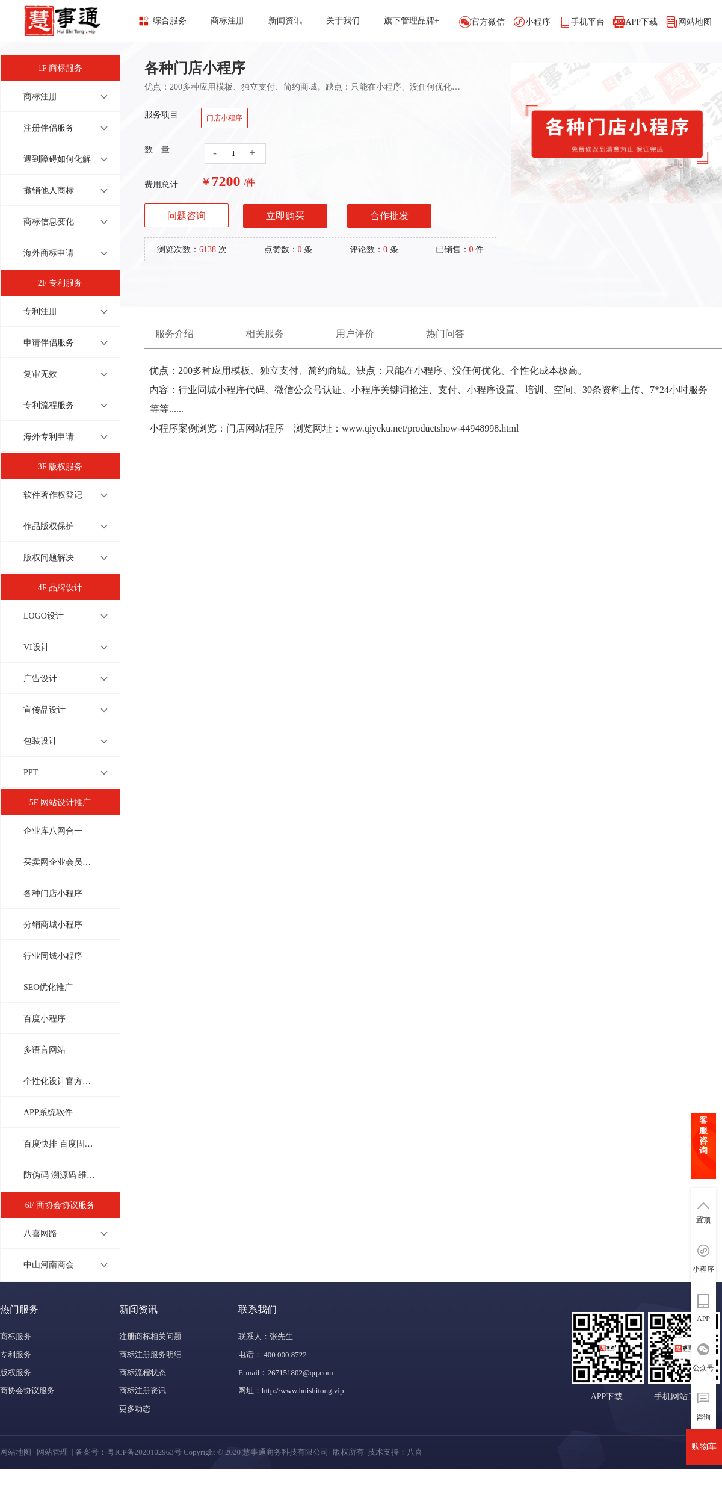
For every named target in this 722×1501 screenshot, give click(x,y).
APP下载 (641, 21)
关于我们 (343, 20)
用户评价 (355, 334)
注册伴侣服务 (48, 127)
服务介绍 (174, 334)
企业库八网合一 (52, 830)
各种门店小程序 (52, 893)
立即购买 (285, 216)
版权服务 (15, 1372)
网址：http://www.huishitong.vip (291, 1390)
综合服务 (170, 20)
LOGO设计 (43, 616)
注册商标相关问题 (150, 1336)
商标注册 (227, 20)
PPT (30, 772)
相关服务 (264, 334)
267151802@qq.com (300, 1372)
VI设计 (36, 647)
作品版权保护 (48, 526)
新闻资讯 (285, 20)
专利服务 (15, 1354)
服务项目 (161, 114)
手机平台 (588, 21)
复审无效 (40, 374)
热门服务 (19, 1309)
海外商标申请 (48, 253)
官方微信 (488, 21)
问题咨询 (186, 216)
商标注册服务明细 (150, 1354)
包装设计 (40, 741)
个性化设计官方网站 (59, 1081)
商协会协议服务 (27, 1390)
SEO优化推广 (48, 987)
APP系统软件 (48, 1112)
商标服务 (15, 1336)
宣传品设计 (44, 709)
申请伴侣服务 (48, 342)
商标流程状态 (142, 1372)
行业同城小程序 (52, 956)
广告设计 (40, 678)
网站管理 (52, 1451)
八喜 (414, 1451)
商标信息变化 (48, 221)
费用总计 (161, 184)
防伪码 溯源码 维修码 (59, 1175)
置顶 (703, 1220)
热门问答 (445, 334)
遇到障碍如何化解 (57, 159)
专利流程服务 (48, 405)
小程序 (538, 21)
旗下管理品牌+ (411, 20)
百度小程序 (44, 1018)
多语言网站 (44, 1049)
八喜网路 (40, 1233)
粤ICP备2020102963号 (143, 1451)
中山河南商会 (48, 1264)
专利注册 (40, 311)
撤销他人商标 (48, 190)
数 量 (157, 149)
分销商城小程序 (52, 924)
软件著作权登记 (52, 495)
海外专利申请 (48, 436)
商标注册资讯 (142, 1390)
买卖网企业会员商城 (59, 862)
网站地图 (695, 21)
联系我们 (257, 1309)
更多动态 (134, 1408)
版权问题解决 (48, 557)
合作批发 (389, 216)
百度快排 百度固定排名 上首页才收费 (59, 1143)
